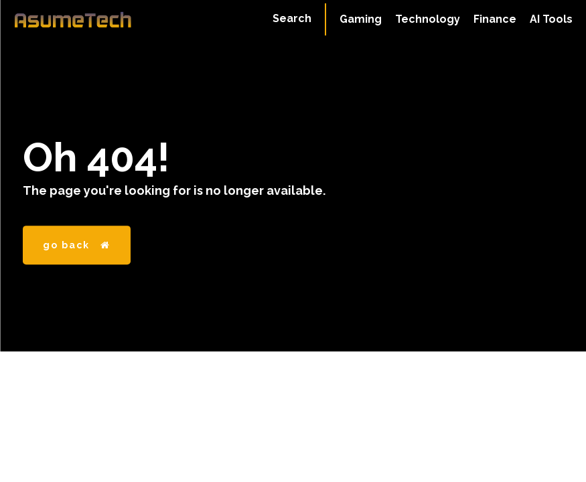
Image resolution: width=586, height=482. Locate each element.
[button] (292, 18)
